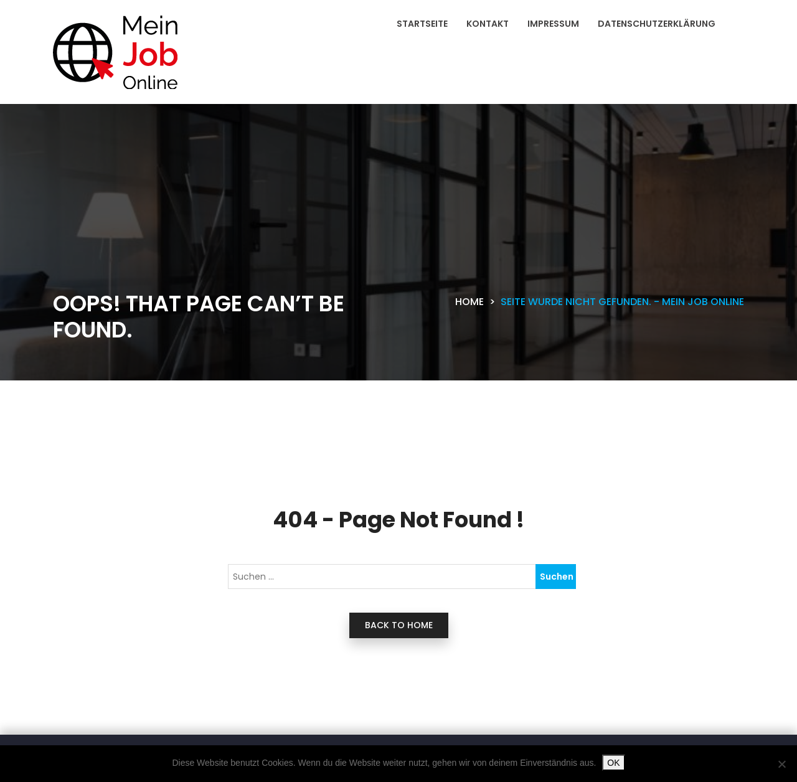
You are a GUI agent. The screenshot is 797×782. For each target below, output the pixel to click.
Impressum (553, 23)
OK (613, 763)
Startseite (422, 23)
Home (469, 301)
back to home (399, 625)
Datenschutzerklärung (656, 23)
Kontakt (487, 23)
